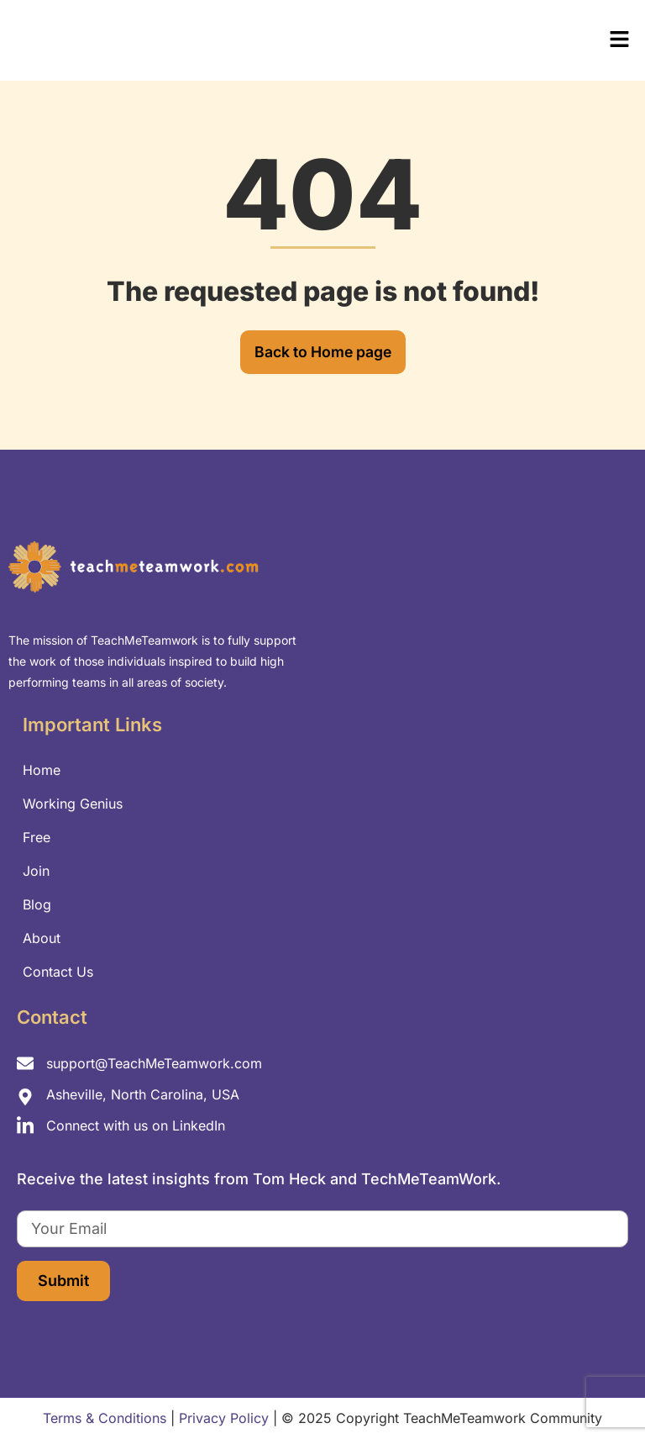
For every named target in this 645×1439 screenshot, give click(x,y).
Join (36, 870)
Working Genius (73, 803)
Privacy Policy (224, 1418)
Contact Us (58, 971)
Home (41, 770)
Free (36, 837)
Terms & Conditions (104, 1418)
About (41, 938)
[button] (484, 40)
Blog (37, 904)
